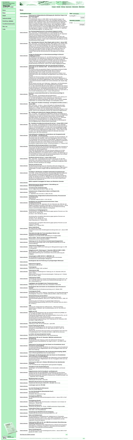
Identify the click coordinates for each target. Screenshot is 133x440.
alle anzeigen (76, 13)
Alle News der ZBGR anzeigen (27, 434)
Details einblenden (24, 16)
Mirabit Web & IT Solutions (62, 438)
